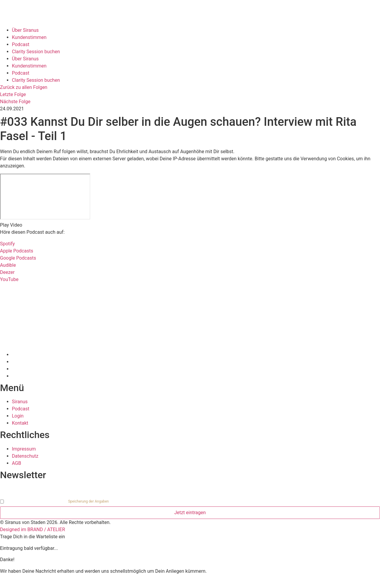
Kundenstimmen (29, 37)
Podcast (20, 44)
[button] (190, 225)
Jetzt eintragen (190, 512)
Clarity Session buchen (36, 51)
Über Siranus (25, 30)
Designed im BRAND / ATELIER (32, 529)
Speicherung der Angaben (88, 501)
